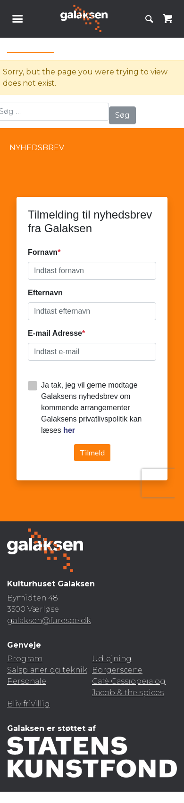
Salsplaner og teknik (47, 669)
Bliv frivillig (28, 703)
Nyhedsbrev (36, 147)
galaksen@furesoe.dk (49, 620)
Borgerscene (117, 669)
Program (24, 658)
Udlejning (112, 658)
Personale (26, 681)
